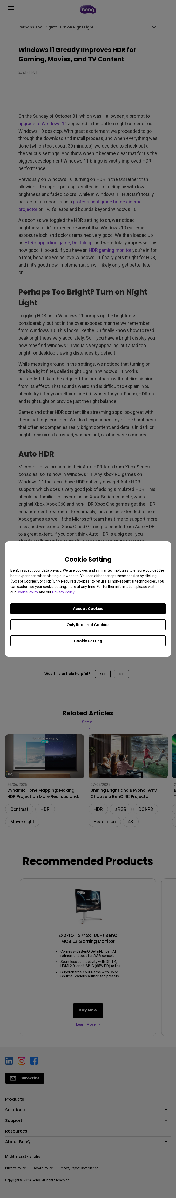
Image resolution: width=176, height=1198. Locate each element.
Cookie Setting (88, 640)
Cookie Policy (27, 592)
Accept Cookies (88, 608)
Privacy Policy (63, 592)
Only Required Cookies (88, 624)
